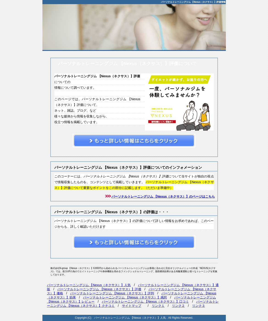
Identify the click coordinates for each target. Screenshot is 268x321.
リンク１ (158, 305)
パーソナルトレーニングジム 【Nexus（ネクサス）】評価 (99, 289)
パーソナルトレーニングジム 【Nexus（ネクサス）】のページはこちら (163, 196)
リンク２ (178, 305)
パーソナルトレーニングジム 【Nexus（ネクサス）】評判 (112, 293)
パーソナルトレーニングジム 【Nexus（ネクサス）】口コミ (145, 301)
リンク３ (198, 305)
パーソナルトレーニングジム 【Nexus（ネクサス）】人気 (89, 285)
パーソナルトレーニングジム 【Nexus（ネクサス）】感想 (125, 297)
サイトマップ (131, 305)
